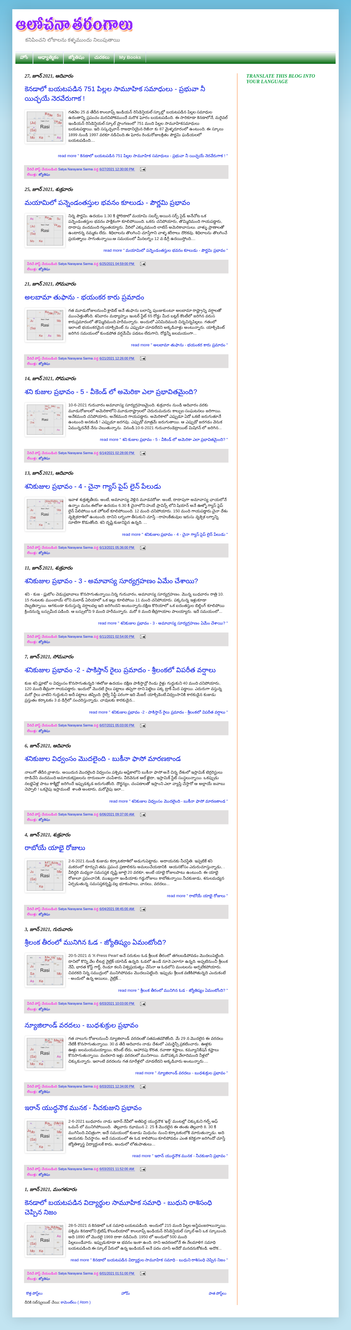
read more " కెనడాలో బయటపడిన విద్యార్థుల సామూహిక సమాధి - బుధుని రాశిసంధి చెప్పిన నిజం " (149, 1260)
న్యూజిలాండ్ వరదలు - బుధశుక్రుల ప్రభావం (81, 1025)
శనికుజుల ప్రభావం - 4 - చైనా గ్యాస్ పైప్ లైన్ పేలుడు (93, 486)
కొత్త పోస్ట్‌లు (34, 1293)
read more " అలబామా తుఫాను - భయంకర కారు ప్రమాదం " (179, 345)
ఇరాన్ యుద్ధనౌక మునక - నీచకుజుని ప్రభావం (83, 1108)
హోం (24, 57)
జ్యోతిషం (76, 57)
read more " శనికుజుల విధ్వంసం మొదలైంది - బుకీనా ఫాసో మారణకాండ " (168, 801)
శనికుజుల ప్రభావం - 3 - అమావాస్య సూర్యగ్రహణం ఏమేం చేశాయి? (111, 581)
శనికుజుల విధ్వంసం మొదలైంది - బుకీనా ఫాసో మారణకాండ (103, 759)
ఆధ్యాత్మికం (48, 57)
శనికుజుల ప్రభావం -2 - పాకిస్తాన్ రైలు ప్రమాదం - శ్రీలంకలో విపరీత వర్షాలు (120, 670)
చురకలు (101, 57)
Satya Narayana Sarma (76, 169)
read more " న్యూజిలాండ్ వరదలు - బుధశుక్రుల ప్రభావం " (181, 1073)
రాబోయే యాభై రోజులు (55, 848)
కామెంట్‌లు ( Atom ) (76, 1302)
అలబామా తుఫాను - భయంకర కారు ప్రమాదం (84, 297)
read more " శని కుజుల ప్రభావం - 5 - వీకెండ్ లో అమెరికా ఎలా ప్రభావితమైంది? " (164, 439)
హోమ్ (125, 1293)
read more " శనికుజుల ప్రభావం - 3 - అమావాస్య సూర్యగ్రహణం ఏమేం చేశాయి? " (163, 623)
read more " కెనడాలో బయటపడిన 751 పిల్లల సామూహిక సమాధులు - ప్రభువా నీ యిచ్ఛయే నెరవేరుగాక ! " (143, 155)
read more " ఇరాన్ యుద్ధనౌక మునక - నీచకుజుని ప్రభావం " (180, 1155)
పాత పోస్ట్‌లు (217, 1293)
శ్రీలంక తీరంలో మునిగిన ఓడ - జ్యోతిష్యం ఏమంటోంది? (95, 942)
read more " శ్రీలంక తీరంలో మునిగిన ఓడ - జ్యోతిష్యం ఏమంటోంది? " (173, 990)
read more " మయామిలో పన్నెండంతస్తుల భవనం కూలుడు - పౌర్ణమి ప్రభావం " (165, 250)
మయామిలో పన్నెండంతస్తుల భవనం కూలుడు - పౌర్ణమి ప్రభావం (107, 202)
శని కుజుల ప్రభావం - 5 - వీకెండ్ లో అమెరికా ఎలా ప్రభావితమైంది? (111, 392)
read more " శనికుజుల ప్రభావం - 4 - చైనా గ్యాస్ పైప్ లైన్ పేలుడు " (175, 534)
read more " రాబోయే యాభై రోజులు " (197, 895)
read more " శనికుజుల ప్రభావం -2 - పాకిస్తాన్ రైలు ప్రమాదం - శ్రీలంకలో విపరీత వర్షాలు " (158, 712)
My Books (130, 57)
